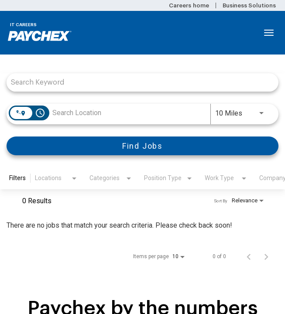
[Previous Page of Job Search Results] (249, 256)
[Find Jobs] (142, 146)
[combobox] (138, 82)
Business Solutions (249, 5)
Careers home (189, 5)
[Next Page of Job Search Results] (266, 256)
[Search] (142, 146)
